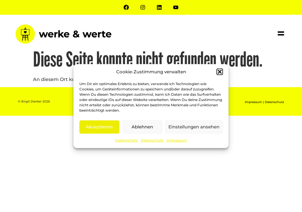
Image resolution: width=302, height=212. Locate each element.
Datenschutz (126, 140)
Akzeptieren (99, 127)
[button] (220, 72)
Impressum (176, 140)
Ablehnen (142, 127)
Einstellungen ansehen (193, 127)
